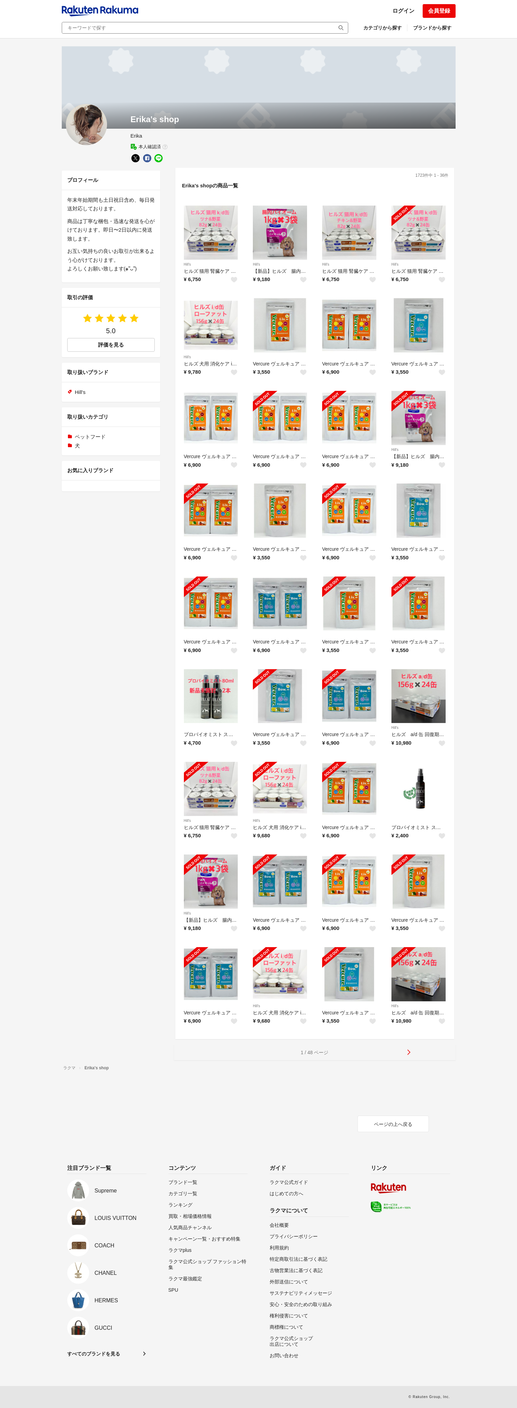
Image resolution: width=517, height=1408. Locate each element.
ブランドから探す (432, 28)
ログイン (403, 11)
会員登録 (439, 11)
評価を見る (111, 345)
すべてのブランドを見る (93, 1354)
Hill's (187, 264)
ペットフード (90, 437)
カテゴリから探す (382, 28)
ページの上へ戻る (393, 1124)
